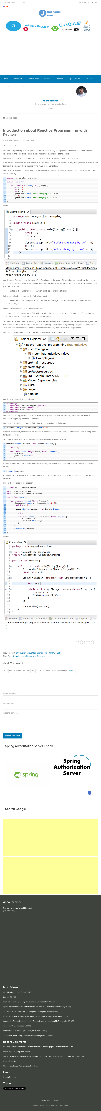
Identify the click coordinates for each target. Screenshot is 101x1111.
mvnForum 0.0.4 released (13, 1026)
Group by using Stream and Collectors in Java (32, 656)
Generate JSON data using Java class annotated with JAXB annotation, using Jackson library (46, 1056)
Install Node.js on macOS (13, 992)
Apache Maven (24, 1052)
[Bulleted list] (37, 671)
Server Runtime (33, 87)
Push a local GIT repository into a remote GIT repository (25, 1002)
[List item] (43, 671)
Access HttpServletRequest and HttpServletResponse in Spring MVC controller (35, 1021)
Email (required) (10, 703)
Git (14, 1061)
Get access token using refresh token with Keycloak (24, 1036)
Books (59, 87)
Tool (6, 87)
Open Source (74, 79)
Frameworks (33, 79)
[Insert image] (33, 671)
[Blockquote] (17, 671)
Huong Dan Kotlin (10, 1077)
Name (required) (10, 694)
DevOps (89, 79)
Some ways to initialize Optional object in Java (22, 1031)
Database (17, 87)
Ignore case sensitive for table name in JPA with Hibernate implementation (33, 1007)
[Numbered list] (40, 671)
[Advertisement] (50, 55)
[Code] (48, 671)
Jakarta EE (17, 79)
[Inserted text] (28, 671)
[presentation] (21, 726)
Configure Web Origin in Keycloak (23, 1066)
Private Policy (10, 3)
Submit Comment (12, 736)
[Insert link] (10, 671)
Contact (22, 3)
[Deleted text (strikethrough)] (24, 671)
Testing (60, 79)
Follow (50, 109)
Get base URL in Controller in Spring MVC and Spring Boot (27, 1012)
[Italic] (7, 671)
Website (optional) (11, 713)
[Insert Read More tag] (54, 671)
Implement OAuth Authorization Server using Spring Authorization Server (33, 1016)
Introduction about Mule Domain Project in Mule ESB (38, 653)
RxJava (31, 140)
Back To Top (63, 1106)
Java (6, 79)
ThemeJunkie (53, 1106)
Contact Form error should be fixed (17, 908)
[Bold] (4, 671)
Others (48, 87)
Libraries (47, 79)
